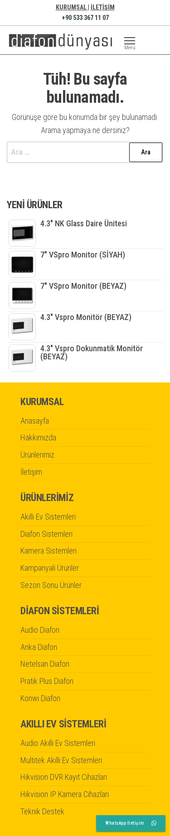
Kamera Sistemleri (48, 550)
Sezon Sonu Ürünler (51, 585)
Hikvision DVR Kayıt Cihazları (63, 777)
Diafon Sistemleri (46, 534)
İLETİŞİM (103, 7)
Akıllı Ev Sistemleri (48, 516)
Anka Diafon (38, 647)
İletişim (31, 472)
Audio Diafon (39, 630)
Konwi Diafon (40, 698)
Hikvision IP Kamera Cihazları (64, 794)
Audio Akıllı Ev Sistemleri (57, 743)
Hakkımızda (38, 437)
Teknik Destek (42, 811)
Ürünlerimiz (37, 454)
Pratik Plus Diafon (46, 681)
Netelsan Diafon (44, 664)
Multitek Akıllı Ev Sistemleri (61, 760)
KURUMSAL (72, 7)
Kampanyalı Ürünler (49, 568)
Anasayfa (34, 420)
